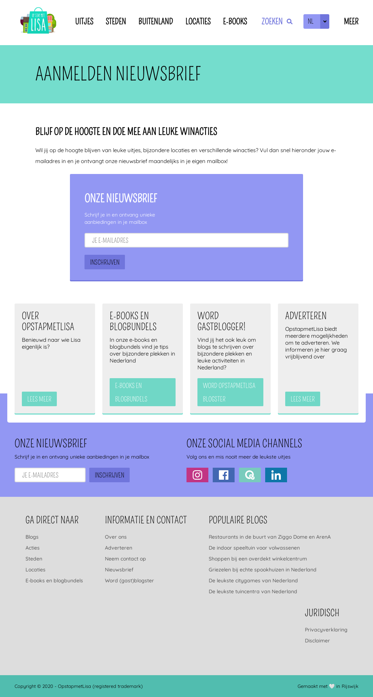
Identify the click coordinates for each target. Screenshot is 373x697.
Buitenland (155, 22)
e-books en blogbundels (131, 392)
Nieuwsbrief (119, 569)
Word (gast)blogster (129, 580)
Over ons (116, 537)
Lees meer (39, 399)
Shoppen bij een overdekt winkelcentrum (258, 558)
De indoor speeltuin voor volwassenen (254, 547)
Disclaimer (317, 640)
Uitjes (84, 22)
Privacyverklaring (326, 629)
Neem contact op (125, 558)
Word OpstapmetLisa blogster (229, 392)
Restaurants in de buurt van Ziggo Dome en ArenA (270, 537)
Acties (32, 547)
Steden (116, 22)
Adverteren (118, 547)
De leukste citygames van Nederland (253, 580)
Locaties (198, 22)
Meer (351, 22)
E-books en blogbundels (54, 580)
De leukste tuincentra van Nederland (253, 591)
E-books (235, 22)
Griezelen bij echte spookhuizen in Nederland (263, 569)
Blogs (32, 537)
